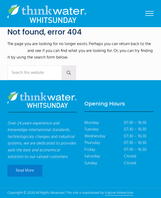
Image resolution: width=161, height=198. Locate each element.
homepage (16, 50)
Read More (25, 170)
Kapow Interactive (119, 193)
